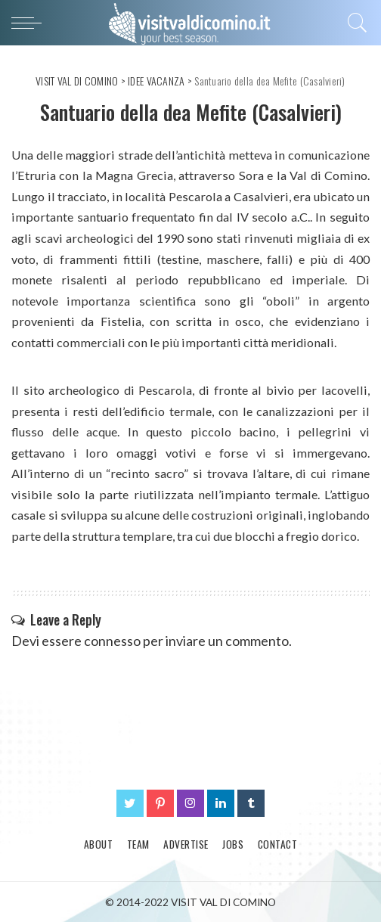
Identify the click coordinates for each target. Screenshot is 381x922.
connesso (112, 640)
